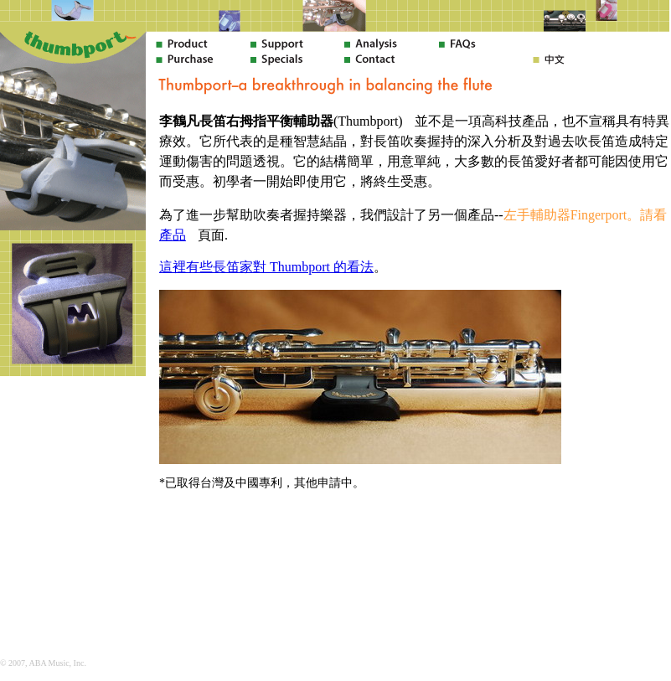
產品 (172, 235)
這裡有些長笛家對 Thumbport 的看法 (266, 267)
